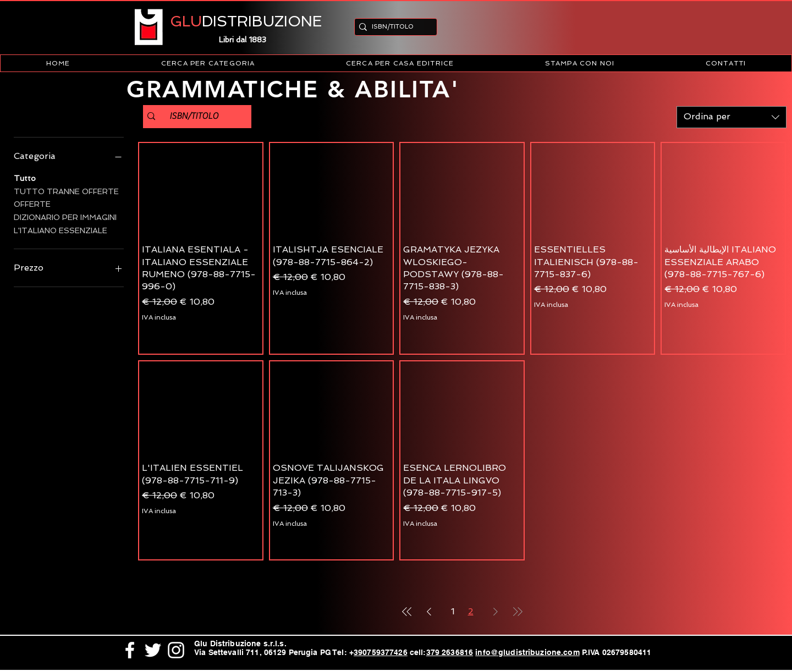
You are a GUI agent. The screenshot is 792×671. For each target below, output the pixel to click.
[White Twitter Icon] (153, 650)
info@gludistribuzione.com (527, 652)
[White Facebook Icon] (130, 650)
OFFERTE (32, 203)
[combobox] (731, 117)
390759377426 (381, 652)
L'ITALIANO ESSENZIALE (60, 229)
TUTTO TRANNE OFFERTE (66, 190)
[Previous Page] (429, 612)
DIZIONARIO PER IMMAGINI (65, 216)
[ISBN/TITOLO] (392, 26)
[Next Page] (495, 612)
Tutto (25, 177)
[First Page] (407, 612)
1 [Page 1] (453, 611)
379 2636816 (450, 652)
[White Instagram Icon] (176, 650)
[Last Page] (517, 612)
